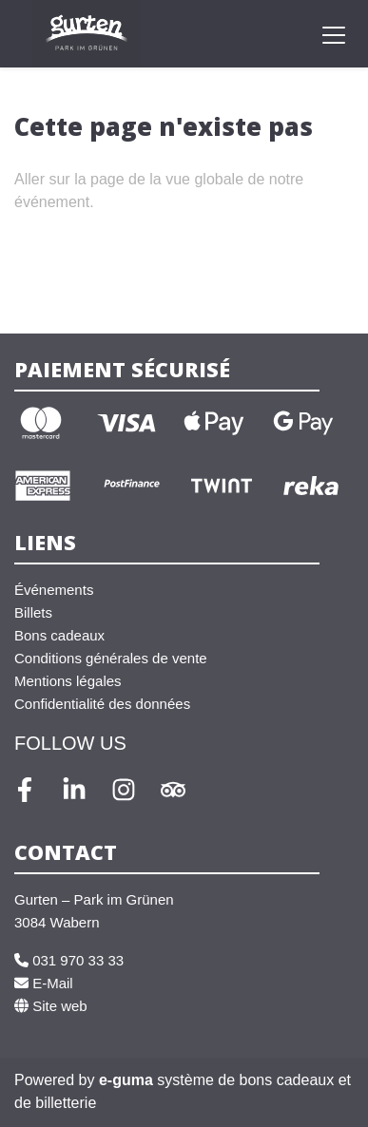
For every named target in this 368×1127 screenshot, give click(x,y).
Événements (53, 590)
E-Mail (43, 983)
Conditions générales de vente (110, 658)
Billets (33, 612)
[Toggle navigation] (334, 34)
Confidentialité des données (102, 704)
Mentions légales (68, 681)
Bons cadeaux (59, 635)
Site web (50, 1006)
